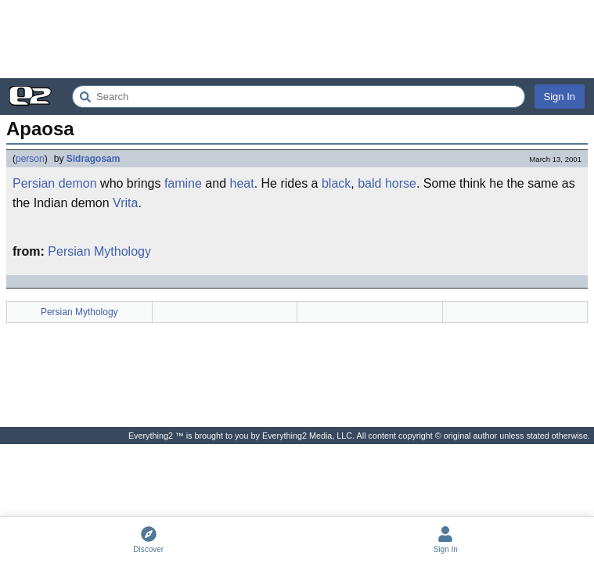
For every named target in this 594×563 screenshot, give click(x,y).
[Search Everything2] (298, 96)
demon (78, 183)
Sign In (559, 96)
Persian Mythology (99, 251)
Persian (34, 183)
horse (400, 183)
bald (369, 183)
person (30, 158)
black (336, 183)
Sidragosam (94, 158)
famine (183, 183)
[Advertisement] (297, 39)
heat (242, 183)
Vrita (125, 203)
